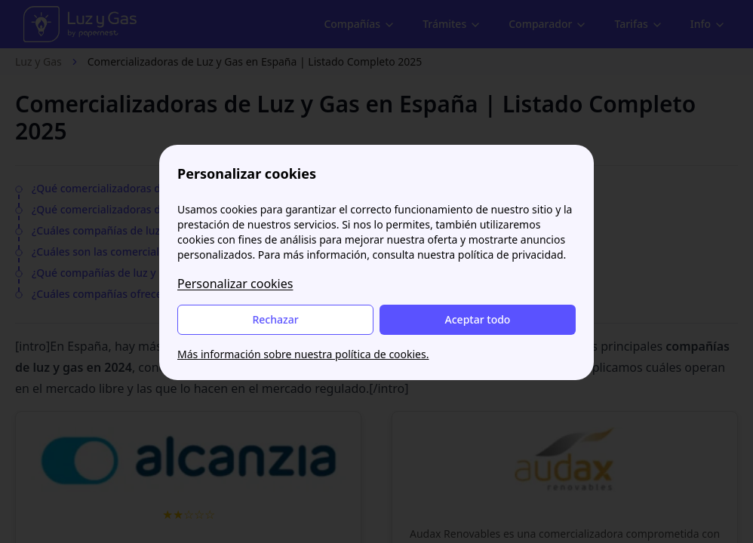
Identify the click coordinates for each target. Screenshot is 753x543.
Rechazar (275, 319)
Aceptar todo (478, 319)
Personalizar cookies (235, 283)
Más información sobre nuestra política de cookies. (303, 354)
